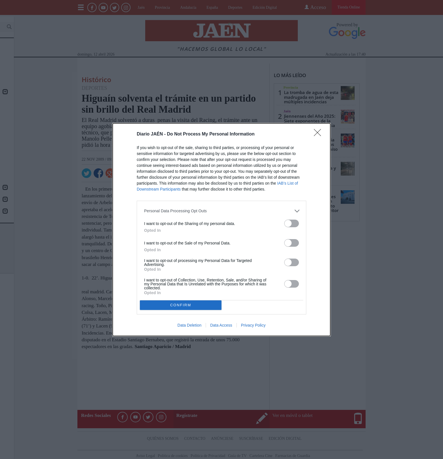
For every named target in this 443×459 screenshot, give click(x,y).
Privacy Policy (253, 325)
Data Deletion (189, 325)
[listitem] (221, 211)
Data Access (221, 325)
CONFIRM (180, 305)
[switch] (291, 223)
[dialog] (221, 229)
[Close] (319, 134)
